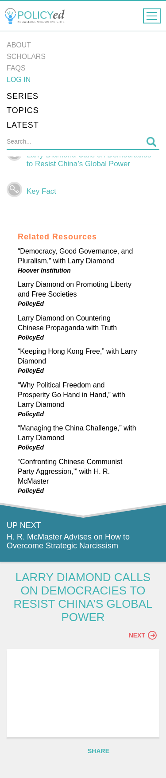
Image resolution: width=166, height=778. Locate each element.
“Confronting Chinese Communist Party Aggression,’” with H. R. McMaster (70, 471)
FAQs (16, 68)
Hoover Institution (44, 270)
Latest (23, 125)
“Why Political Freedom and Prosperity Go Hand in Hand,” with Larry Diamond (71, 394)
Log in (19, 79)
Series (23, 96)
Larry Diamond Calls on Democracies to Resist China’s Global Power (89, 159)
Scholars (26, 56)
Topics (23, 110)
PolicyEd (31, 303)
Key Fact (41, 191)
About (19, 45)
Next (143, 635)
